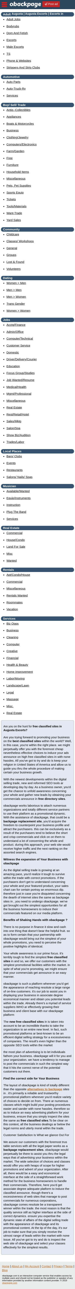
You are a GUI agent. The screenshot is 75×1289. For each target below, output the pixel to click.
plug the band (16, 511)
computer (13, 644)
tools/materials (16, 206)
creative (12, 651)
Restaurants (14, 470)
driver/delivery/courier (21, 359)
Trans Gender (15, 303)
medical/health (16, 387)
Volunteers (13, 268)
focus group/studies (20, 373)
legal (10, 692)
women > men (16, 283)
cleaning (12, 637)
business (12, 130)
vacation (12, 609)
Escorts (11, 40)
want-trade (14, 213)
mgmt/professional (18, 393)
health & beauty (17, 664)
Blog (5, 1270)
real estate (14, 407)
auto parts (13, 81)
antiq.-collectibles (18, 110)
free (9, 158)
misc (9, 553)
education (13, 366)
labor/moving (15, 678)
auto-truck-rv (16, 88)
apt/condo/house (18, 574)
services (12, 95)
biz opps (12, 623)
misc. (9, 706)
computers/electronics (21, 144)
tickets (11, 199)
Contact (46, 1266)
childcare (12, 234)
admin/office (15, 331)
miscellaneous (15, 178)
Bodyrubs (12, 26)
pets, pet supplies (18, 185)
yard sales (13, 220)
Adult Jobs (13, 19)
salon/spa (13, 428)
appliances (13, 116)
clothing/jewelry (17, 137)
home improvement (19, 671)
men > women (16, 296)
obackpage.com (9, 1283)
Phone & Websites (18, 60)
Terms (69, 1266)
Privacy (58, 1266)
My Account (32, 1266)
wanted (11, 560)
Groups (11, 255)
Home (5, 1266)
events (11, 463)
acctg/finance (15, 324)
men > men (13, 290)
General (11, 248)
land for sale (15, 546)
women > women (18, 310)
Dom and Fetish (17, 33)
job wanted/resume (20, 380)
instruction (13, 504)
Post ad (51, 4)
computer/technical (19, 338)
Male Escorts (15, 46)
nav (4, 4)
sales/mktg (13, 421)
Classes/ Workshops (20, 241)
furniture (12, 165)
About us (17, 1266)
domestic (12, 352)
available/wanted (18, 491)
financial (12, 658)
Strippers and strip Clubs (23, 67)
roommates (14, 602)
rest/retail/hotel (17, 414)
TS (8, 53)
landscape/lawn (17, 685)
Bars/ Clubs (14, 456)
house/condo (15, 540)
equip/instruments (18, 498)
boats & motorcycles (20, 123)
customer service (18, 345)
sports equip (15, 192)
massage (12, 699)
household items (17, 171)
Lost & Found (15, 261)
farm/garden (15, 151)
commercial (14, 533)
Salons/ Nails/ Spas (19, 477)
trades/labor (15, 442)
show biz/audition (18, 435)
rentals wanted (17, 595)
